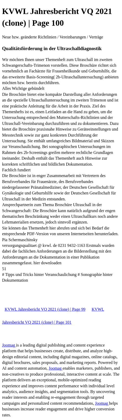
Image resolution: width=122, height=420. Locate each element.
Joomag (9, 345)
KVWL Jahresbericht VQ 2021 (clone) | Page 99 (45, 309)
